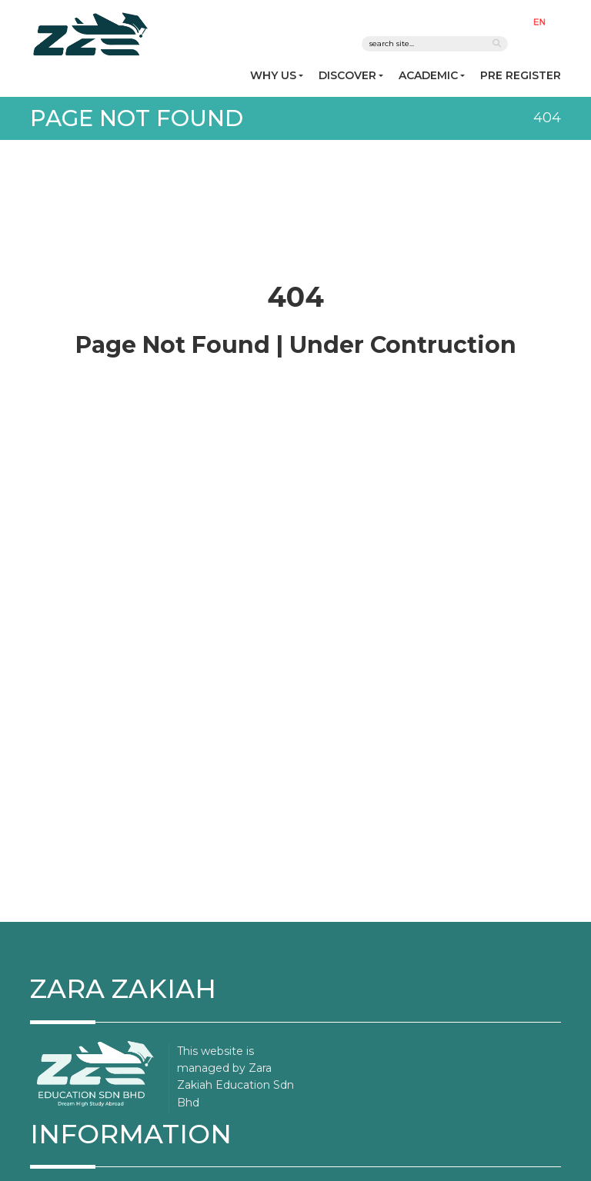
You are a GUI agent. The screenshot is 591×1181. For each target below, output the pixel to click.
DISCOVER (347, 75)
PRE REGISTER (520, 75)
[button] (542, 21)
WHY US (273, 75)
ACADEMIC (428, 75)
